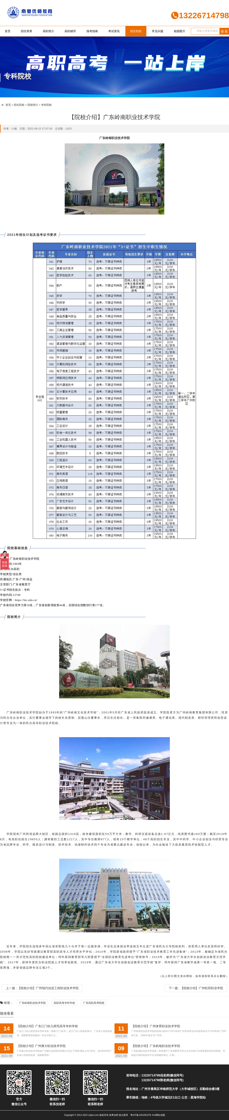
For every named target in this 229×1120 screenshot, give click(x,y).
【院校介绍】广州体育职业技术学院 (155, 1026)
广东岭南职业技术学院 (32, 1002)
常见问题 (157, 31)
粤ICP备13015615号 (140, 1115)
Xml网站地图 (158, 1115)
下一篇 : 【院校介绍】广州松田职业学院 (196, 988)
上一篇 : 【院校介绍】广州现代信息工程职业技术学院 (42, 988)
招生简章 (26, 31)
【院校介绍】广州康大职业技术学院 (41, 1046)
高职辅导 (70, 31)
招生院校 (136, 31)
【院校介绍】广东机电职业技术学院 (155, 1046)
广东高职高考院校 (93, 1002)
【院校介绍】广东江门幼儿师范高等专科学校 (47, 1026)
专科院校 (46, 104)
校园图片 (179, 31)
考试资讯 (114, 31)
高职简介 (48, 31)
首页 (7, 31)
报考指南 (92, 31)
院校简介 (32, 104)
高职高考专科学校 (64, 1002)
